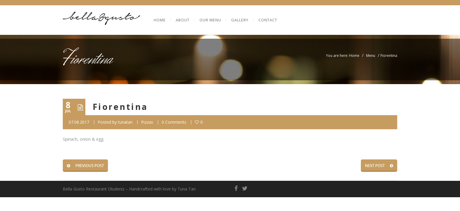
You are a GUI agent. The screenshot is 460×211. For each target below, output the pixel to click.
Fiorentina (120, 107)
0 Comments (174, 122)
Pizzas (147, 122)
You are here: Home (342, 55)
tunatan (125, 122)
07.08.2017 (79, 122)
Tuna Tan (186, 189)
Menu (370, 55)
